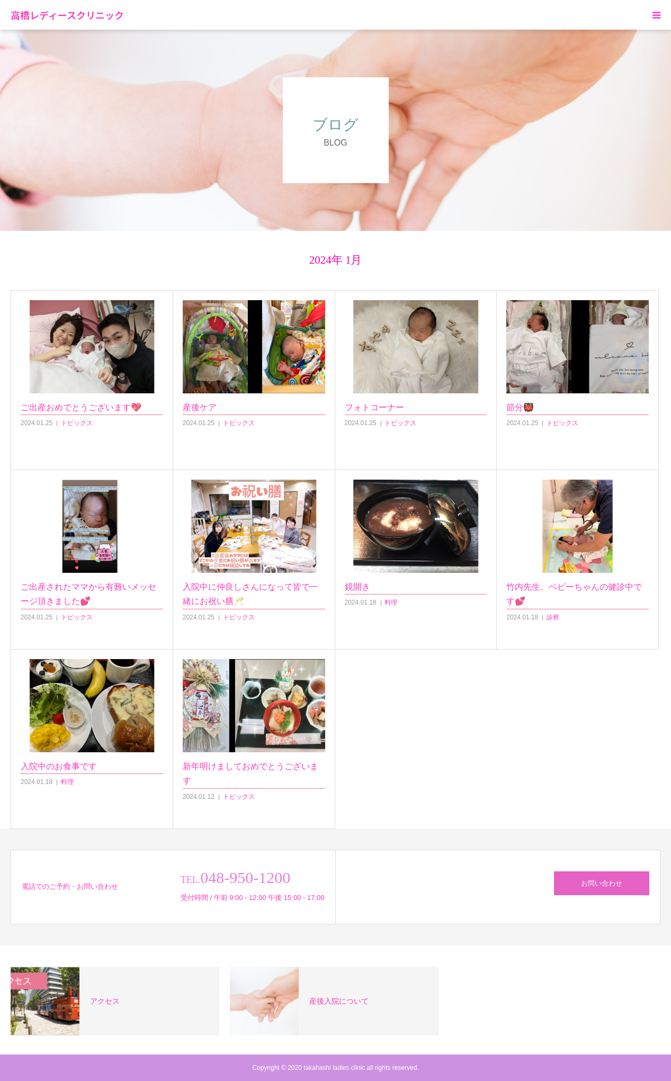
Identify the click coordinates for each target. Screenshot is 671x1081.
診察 (553, 617)
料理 (390, 602)
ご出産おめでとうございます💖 (81, 407)
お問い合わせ (601, 883)
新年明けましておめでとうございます (250, 773)
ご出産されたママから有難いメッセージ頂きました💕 (88, 594)
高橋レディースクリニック (67, 15)
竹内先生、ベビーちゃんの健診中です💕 (574, 594)
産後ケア (200, 407)
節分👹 (520, 407)
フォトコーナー (374, 407)
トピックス (77, 423)
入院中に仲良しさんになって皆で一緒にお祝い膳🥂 (250, 594)
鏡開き (357, 586)
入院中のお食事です (59, 766)
